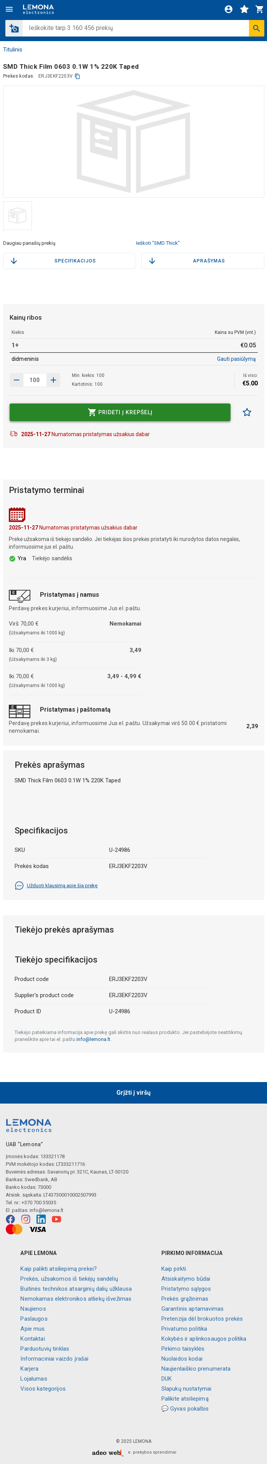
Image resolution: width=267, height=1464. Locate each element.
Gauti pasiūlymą (236, 359)
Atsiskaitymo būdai (186, 1278)
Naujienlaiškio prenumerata (196, 1368)
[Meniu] (9, 9)
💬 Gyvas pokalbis (185, 1408)
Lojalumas (33, 1378)
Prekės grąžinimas (185, 1298)
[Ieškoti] (256, 28)
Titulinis (12, 49)
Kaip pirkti (173, 1268)
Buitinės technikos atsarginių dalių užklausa (76, 1288)
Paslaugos (33, 1318)
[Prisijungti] (229, 9)
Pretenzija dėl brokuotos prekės (202, 1318)
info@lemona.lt (93, 1039)
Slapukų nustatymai (186, 1388)
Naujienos (33, 1308)
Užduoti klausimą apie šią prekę (56, 885)
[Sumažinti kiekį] (53, 380)
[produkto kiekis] (35, 380)
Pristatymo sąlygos (186, 1288)
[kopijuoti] (77, 76)
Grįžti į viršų (133, 1092)
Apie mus (32, 1328)
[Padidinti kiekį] (16, 380)
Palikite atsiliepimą (185, 1398)
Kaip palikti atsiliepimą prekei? (58, 1268)
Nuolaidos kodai (181, 1358)
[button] (14, 28)
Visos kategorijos (43, 1388)
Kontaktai (32, 1338)
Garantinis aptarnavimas (192, 1308)
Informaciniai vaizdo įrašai (54, 1358)
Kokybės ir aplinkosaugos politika (204, 1338)
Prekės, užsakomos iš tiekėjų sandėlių (69, 1278)
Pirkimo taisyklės (183, 1348)
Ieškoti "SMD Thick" (158, 243)
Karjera (29, 1368)
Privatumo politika (184, 1328)
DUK (166, 1378)
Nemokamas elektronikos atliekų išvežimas (75, 1298)
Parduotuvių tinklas (44, 1348)
